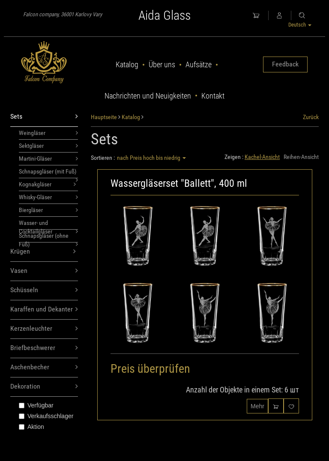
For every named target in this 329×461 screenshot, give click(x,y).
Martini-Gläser (48, 158)
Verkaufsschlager (46, 416)
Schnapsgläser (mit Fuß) (48, 173)
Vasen (44, 271)
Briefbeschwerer (44, 348)
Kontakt (212, 95)
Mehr (257, 406)
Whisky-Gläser (48, 197)
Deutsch (299, 24)
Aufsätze (198, 64)
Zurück (311, 117)
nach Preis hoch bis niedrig (151, 157)
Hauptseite (104, 117)
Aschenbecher (44, 367)
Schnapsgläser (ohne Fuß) (48, 237)
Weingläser (48, 133)
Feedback (285, 64)
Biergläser (48, 210)
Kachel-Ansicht (262, 156)
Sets (44, 117)
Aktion (31, 426)
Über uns (162, 64)
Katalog (127, 64)
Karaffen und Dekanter (44, 309)
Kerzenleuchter (44, 329)
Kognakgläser (47, 184)
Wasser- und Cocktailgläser (48, 224)
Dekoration (44, 387)
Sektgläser (48, 145)
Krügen (43, 252)
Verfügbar (36, 405)
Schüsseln (44, 290)
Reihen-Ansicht (301, 156)
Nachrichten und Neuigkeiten (148, 95)
